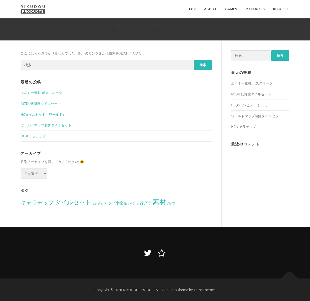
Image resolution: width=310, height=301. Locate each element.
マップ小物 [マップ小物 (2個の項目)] (113, 203)
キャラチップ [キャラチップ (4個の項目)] (37, 202)
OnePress (169, 289)
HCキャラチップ (33, 136)
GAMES (231, 9)
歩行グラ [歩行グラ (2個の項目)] (143, 203)
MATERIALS (255, 9)
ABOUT (210, 9)
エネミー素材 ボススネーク (41, 92)
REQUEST (281, 9)
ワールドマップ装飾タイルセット (46, 125)
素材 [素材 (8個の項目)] (159, 202)
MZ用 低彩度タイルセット (41, 103)
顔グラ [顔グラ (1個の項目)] (171, 203)
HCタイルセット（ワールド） (43, 114)
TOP (192, 9)
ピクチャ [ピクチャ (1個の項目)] (97, 203)
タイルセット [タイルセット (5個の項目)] (73, 202)
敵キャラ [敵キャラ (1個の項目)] (129, 203)
